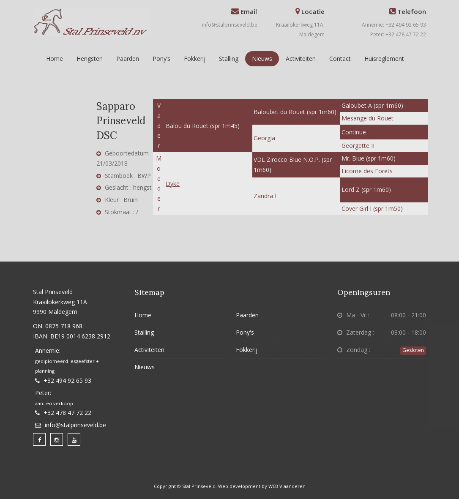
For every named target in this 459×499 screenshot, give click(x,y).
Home (54, 59)
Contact (340, 59)
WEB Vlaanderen (287, 486)
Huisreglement (384, 59)
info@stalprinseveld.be (229, 24)
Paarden (127, 59)
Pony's (245, 332)
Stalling (228, 59)
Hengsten (89, 59)
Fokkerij (194, 59)
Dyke (173, 184)
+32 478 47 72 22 (67, 413)
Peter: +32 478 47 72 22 (398, 34)
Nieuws (262, 59)
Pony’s (161, 59)
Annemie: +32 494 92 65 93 (394, 24)
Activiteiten (301, 59)
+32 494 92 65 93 (67, 380)
